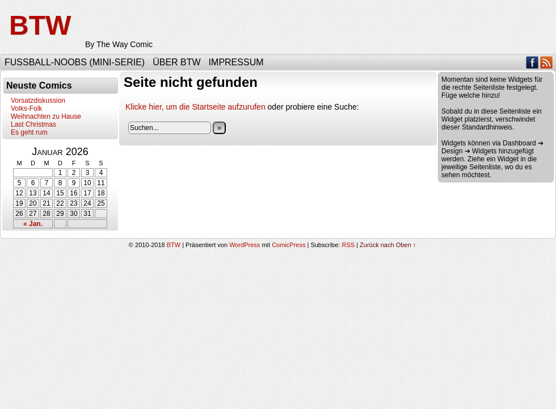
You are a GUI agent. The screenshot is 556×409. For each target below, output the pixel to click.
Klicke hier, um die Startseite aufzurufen (195, 106)
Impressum (236, 62)
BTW (40, 25)
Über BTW (176, 62)
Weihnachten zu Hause (46, 116)
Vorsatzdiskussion (38, 101)
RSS (547, 62)
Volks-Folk (26, 108)
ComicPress (288, 244)
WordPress (244, 244)
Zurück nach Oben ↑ (388, 244)
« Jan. (33, 224)
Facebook (532, 62)
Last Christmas (33, 124)
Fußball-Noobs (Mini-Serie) (75, 62)
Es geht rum (29, 132)
